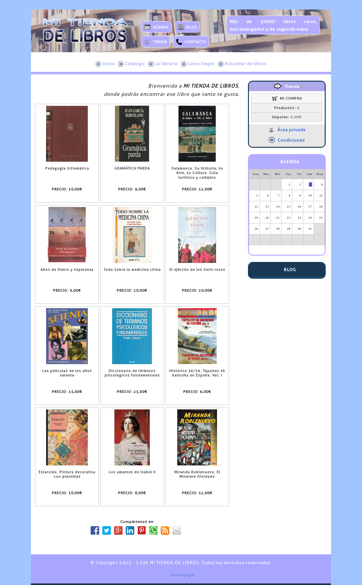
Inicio (105, 64)
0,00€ (287, 117)
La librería (163, 64)
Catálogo (131, 64)
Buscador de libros (242, 64)
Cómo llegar (197, 64)
